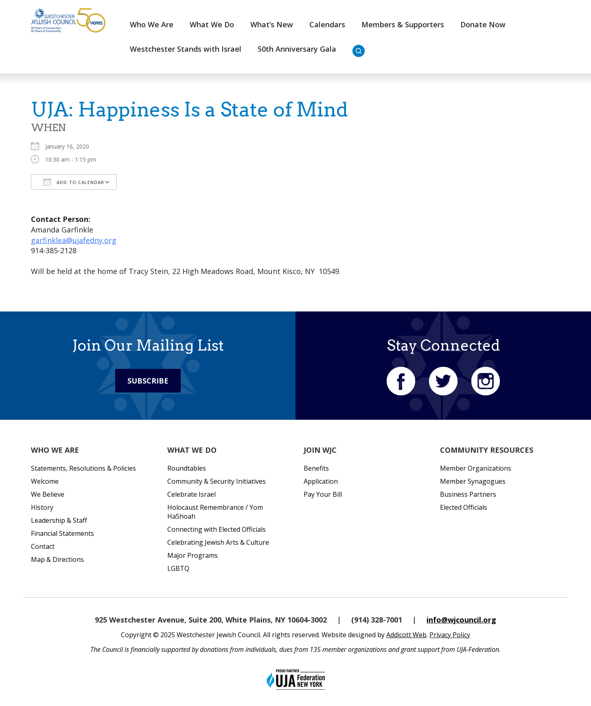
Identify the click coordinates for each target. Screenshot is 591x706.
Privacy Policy (449, 634)
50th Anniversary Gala (297, 49)
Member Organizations (475, 468)
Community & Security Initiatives (216, 481)
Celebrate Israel (191, 494)
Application (321, 481)
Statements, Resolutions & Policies (83, 468)
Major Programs (192, 555)
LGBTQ (178, 568)
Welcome (45, 481)
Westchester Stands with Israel (185, 49)
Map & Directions (57, 559)
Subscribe (148, 381)
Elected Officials (463, 507)
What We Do (212, 24)
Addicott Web (406, 634)
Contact (43, 546)
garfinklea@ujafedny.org (73, 240)
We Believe (47, 494)
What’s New (271, 24)
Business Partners (468, 494)
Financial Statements (62, 533)
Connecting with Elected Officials (216, 529)
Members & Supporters (402, 24)
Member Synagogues (473, 481)
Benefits (316, 468)
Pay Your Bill (323, 494)
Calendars (327, 24)
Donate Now (483, 24)
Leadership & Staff (59, 520)
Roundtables (186, 468)
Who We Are (151, 24)
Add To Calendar (74, 182)
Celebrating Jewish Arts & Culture (218, 542)
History (42, 507)
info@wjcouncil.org (461, 620)
